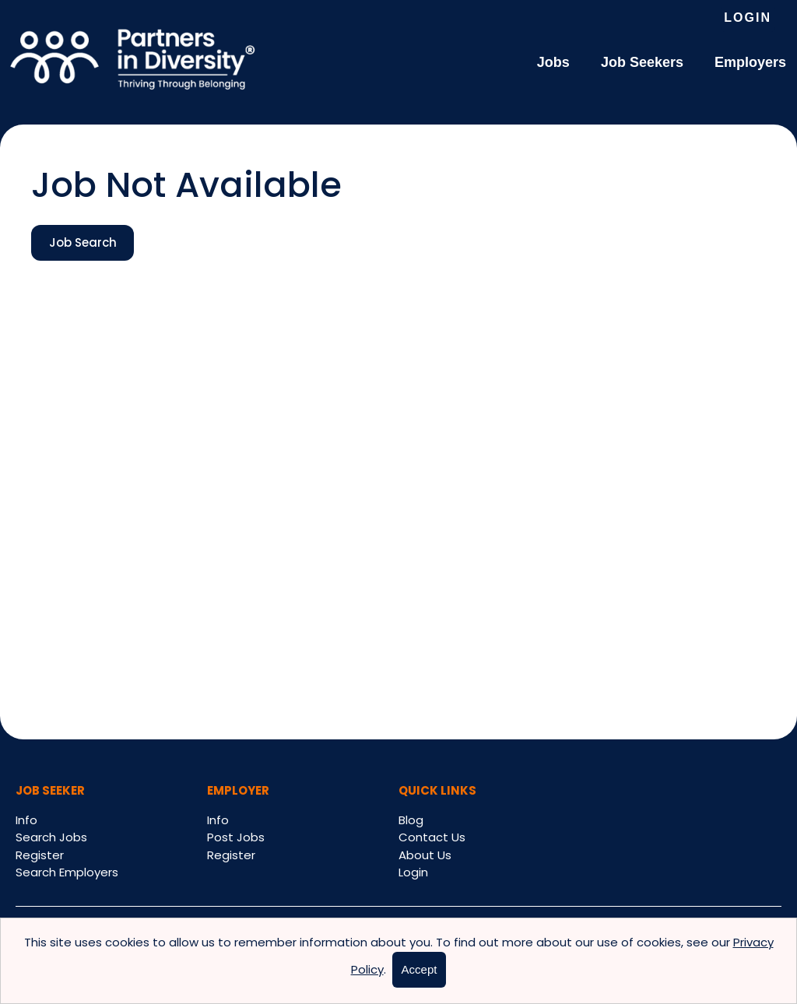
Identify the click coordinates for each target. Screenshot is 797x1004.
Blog (410, 820)
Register (40, 855)
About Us (424, 855)
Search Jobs (51, 837)
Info (26, 820)
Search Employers (67, 872)
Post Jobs (236, 837)
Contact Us (431, 837)
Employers (750, 62)
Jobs (553, 62)
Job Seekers (642, 62)
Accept (419, 969)
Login (747, 17)
